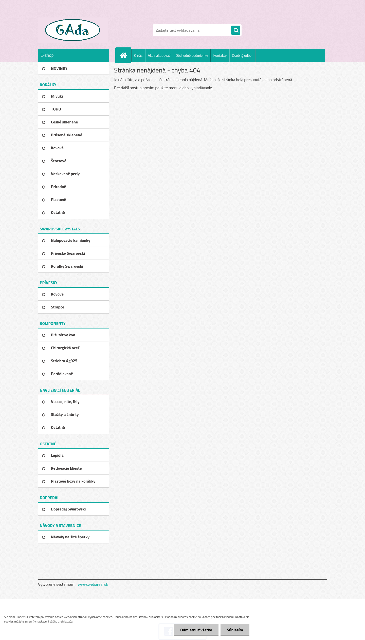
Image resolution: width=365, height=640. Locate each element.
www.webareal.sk (93, 584)
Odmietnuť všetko (196, 630)
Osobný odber (242, 55)
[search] (235, 30)
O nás (138, 55)
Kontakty (220, 55)
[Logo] (73, 30)
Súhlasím (235, 630)
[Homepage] (125, 55)
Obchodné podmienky (192, 55)
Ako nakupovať (159, 55)
